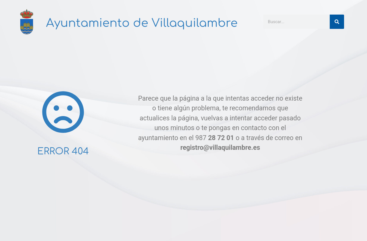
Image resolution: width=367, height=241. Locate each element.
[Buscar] (337, 22)
